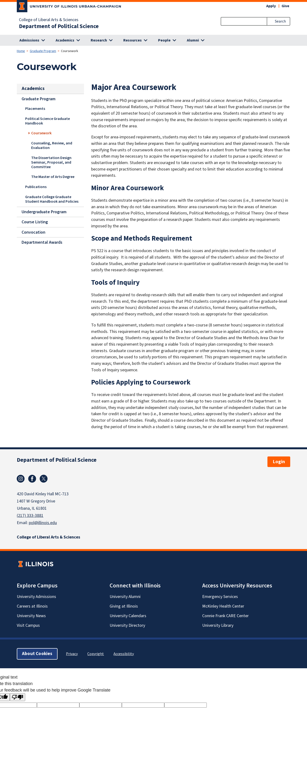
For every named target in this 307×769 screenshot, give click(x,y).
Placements (35, 108)
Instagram (20, 478)
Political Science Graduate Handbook (47, 121)
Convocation (33, 232)
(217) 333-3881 (30, 516)
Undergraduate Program (44, 212)
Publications (36, 186)
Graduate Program (43, 51)
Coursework (41, 133)
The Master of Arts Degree (52, 177)
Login (279, 461)
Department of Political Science (59, 26)
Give (285, 6)
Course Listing (35, 222)
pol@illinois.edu (43, 523)
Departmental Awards (42, 242)
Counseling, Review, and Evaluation (51, 145)
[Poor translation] (17, 697)
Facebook (32, 478)
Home (21, 51)
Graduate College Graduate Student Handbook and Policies (51, 199)
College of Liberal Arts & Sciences (48, 20)
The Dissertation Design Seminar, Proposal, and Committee (51, 162)
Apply (271, 6)
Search (280, 21)
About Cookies (37, 654)
